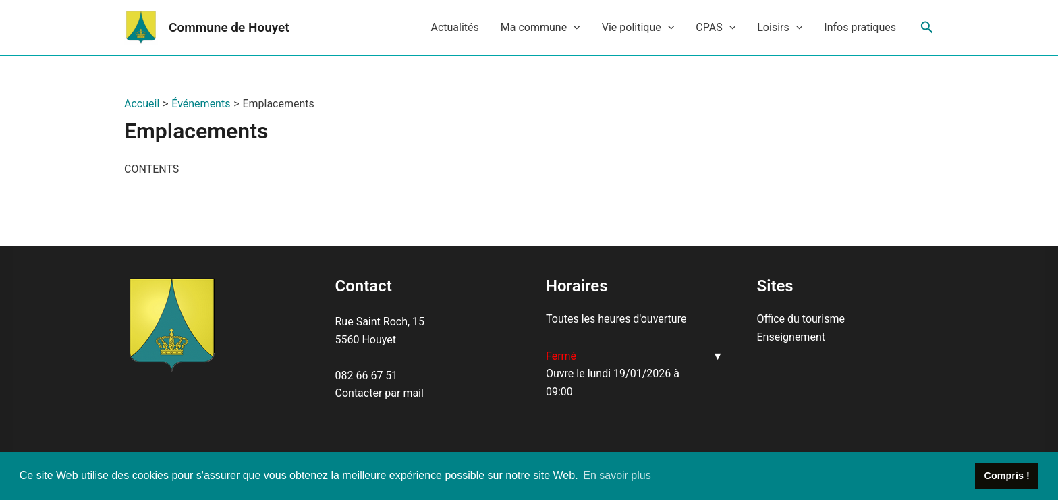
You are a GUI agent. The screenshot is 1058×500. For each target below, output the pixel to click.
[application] (573, 28)
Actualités (454, 27)
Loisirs (779, 28)
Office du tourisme (801, 318)
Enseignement (791, 337)
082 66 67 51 (366, 375)
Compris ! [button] (1007, 475)
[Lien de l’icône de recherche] (927, 27)
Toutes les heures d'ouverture (616, 318)
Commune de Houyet (229, 27)
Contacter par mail (379, 393)
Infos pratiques (860, 27)
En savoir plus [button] (617, 475)
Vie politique (638, 28)
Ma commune (540, 28)
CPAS (715, 28)
